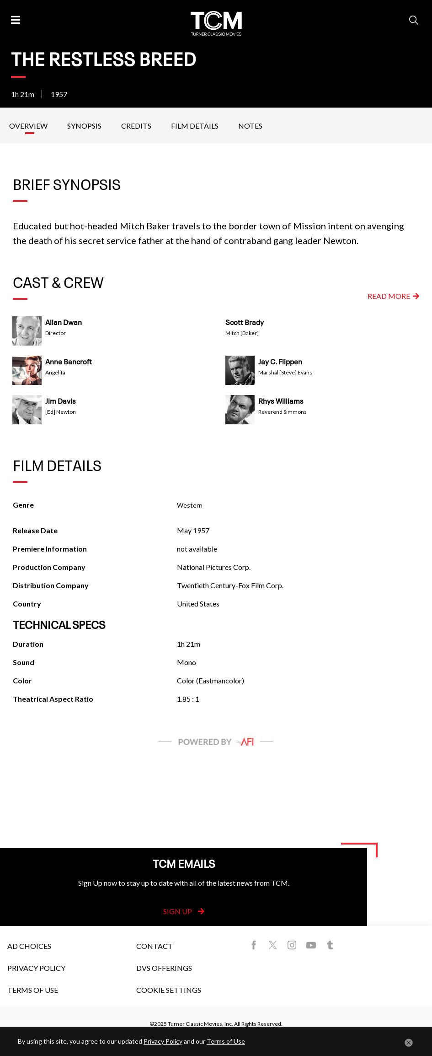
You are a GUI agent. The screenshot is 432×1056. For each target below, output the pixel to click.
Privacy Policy (36, 968)
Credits (136, 125)
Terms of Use (32, 990)
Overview (28, 125)
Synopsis (84, 125)
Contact (154, 946)
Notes (250, 125)
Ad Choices (29, 946)
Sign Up (183, 911)
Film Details (195, 125)
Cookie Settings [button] (168, 990)
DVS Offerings (164, 968)
